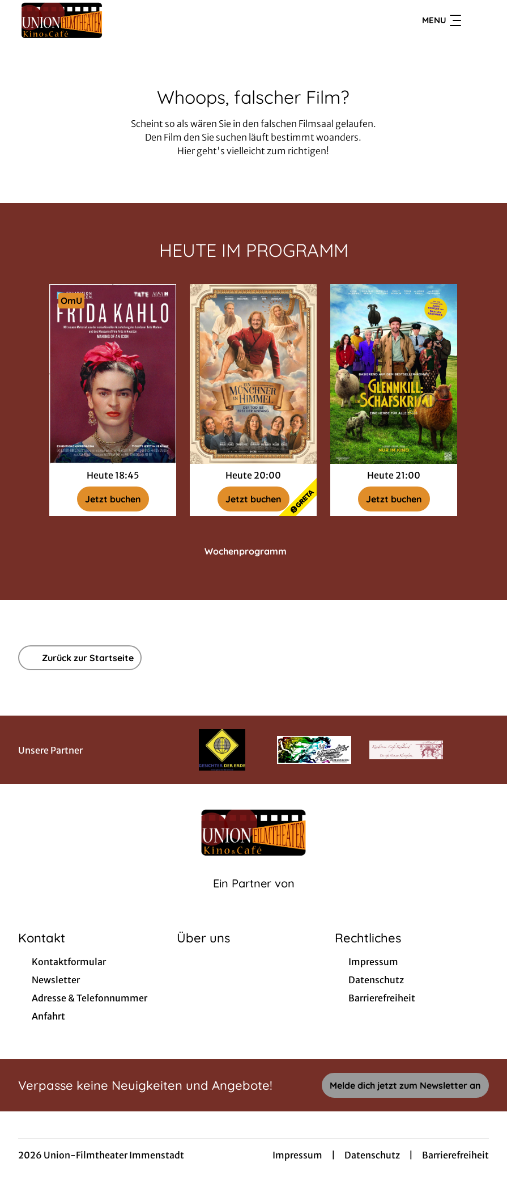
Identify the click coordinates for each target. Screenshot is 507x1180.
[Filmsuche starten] (477, 20)
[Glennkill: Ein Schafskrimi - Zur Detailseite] (393, 374)
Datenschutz (372, 1155)
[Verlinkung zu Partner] (222, 750)
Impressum (297, 1155)
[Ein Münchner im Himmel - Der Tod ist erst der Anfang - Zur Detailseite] (253, 374)
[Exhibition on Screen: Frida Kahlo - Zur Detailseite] (112, 374)
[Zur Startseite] (97, 20)
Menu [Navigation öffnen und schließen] (441, 20)
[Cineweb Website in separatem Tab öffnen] (254, 898)
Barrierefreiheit (455, 1155)
